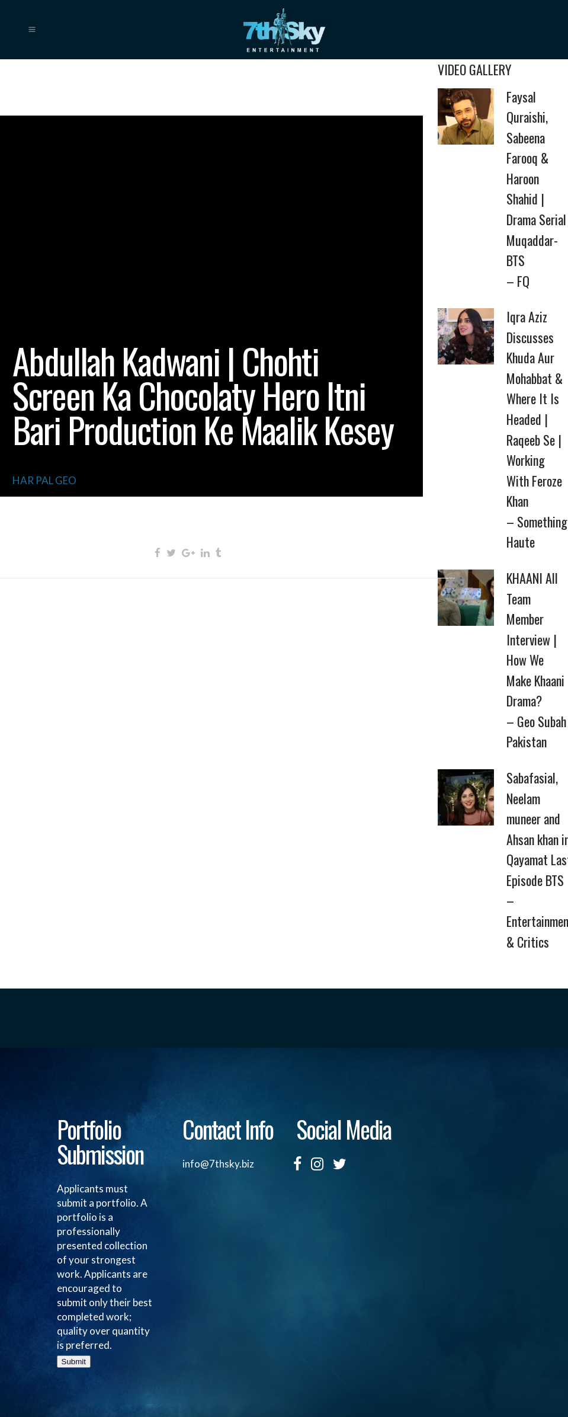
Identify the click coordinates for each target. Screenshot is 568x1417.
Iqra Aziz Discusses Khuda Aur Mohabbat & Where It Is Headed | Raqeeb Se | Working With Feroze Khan (537, 429)
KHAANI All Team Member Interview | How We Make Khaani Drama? (537, 660)
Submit (74, 1361)
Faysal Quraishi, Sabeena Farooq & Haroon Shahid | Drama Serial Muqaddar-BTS (537, 189)
